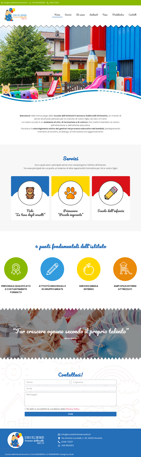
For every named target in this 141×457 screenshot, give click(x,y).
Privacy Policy (73, 409)
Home (57, 15)
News (105, 15)
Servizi (68, 15)
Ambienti (93, 15)
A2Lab (71, 454)
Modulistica (118, 15)
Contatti (132, 15)
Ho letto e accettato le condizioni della (53, 409)
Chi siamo (80, 15)
